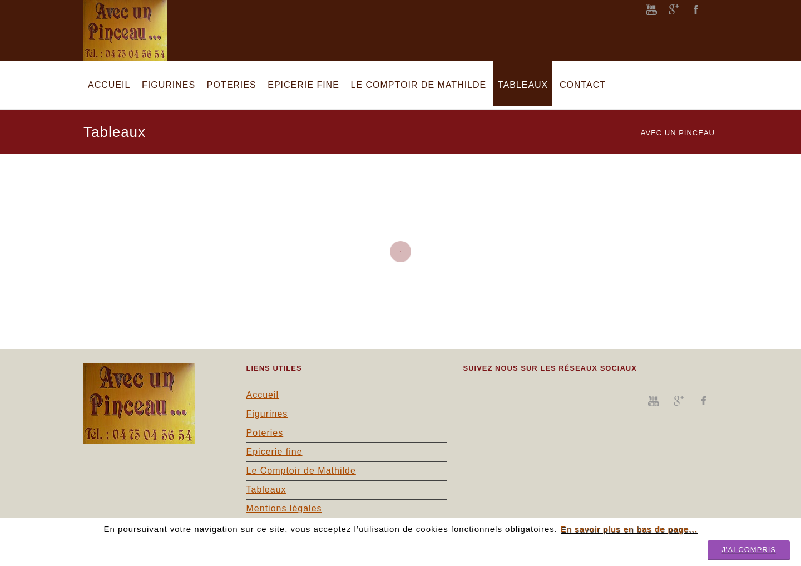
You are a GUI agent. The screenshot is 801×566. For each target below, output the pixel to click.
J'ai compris (748, 549)
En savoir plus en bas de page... (628, 529)
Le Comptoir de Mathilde (301, 470)
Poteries (265, 432)
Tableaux (266, 489)
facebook (696, 9)
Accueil (262, 395)
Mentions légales (284, 508)
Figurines (267, 414)
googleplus (673, 9)
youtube (651, 9)
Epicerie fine (274, 451)
